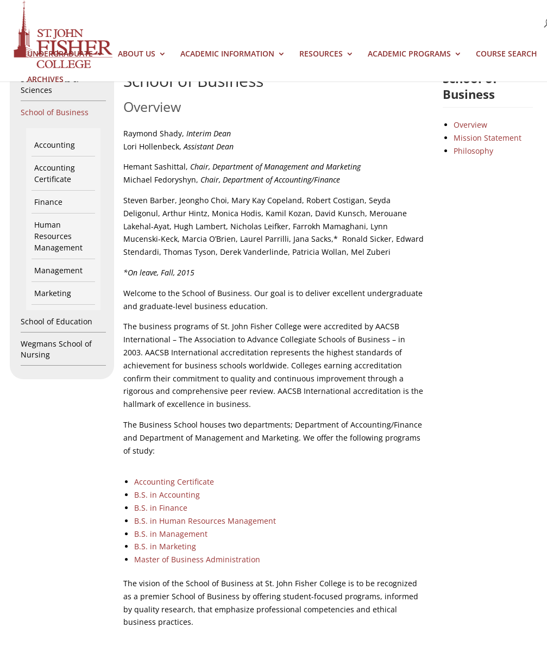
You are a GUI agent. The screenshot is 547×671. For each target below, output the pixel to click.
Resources (321, 54)
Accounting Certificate (174, 481)
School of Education (56, 321)
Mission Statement (487, 138)
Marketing (52, 293)
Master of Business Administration (197, 559)
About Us (136, 54)
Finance (48, 202)
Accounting (54, 145)
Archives (45, 80)
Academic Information (227, 54)
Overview (470, 125)
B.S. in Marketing (165, 546)
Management (58, 270)
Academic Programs (409, 54)
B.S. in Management (171, 534)
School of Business (55, 112)
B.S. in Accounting (167, 495)
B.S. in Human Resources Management (205, 521)
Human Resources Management (58, 236)
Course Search (506, 54)
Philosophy (473, 151)
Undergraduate (60, 54)
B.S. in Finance (160, 508)
